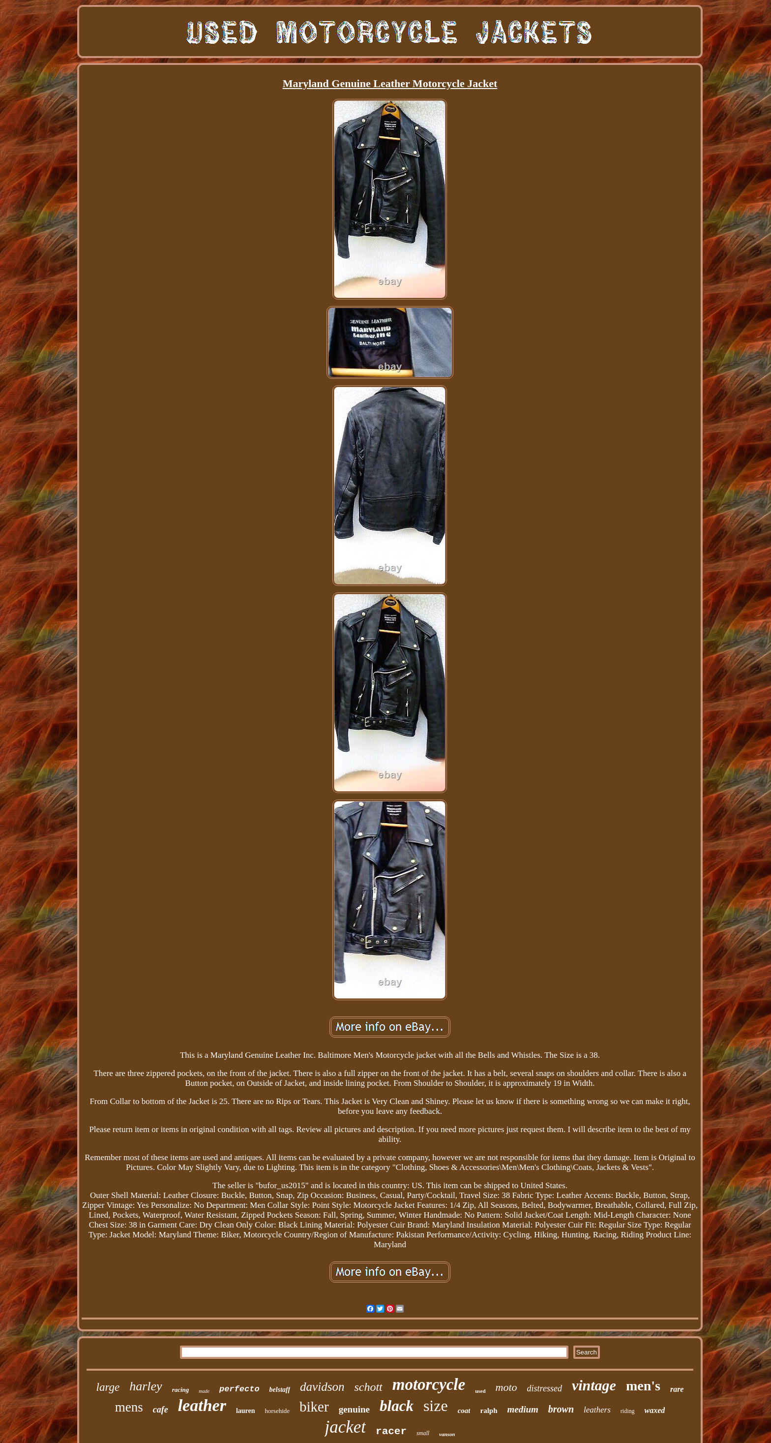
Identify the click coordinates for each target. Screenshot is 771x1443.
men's (643, 1385)
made (204, 1391)
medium (522, 1409)
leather (202, 1405)
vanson (447, 1434)
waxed (655, 1410)
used (480, 1391)
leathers (597, 1409)
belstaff (280, 1389)
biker (314, 1406)
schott (368, 1387)
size (435, 1405)
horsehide (277, 1410)
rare (677, 1389)
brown (561, 1409)
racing (180, 1389)
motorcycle (428, 1384)
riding (628, 1411)
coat (464, 1410)
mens (129, 1407)
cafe (160, 1409)
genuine (354, 1409)
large (108, 1387)
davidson (322, 1386)
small (422, 1433)
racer (391, 1431)
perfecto (239, 1389)
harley (145, 1386)
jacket (345, 1427)
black (397, 1405)
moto (506, 1387)
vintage (594, 1385)
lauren (245, 1410)
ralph (488, 1410)
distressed (544, 1388)
